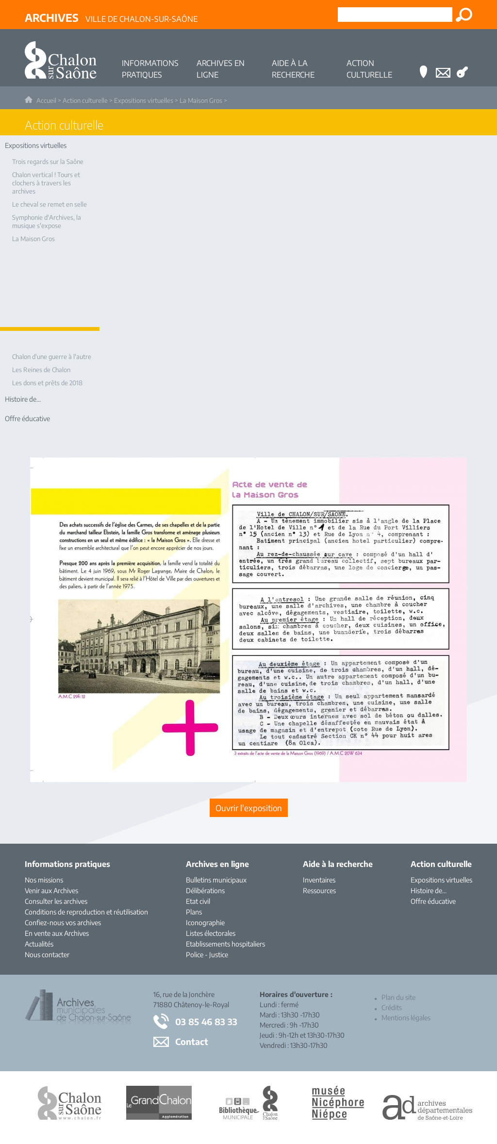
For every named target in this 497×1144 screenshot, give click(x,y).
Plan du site (398, 997)
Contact (191, 1041)
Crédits (391, 1007)
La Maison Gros (201, 100)
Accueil (46, 100)
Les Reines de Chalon (41, 370)
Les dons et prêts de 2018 (47, 383)
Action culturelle (85, 100)
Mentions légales (406, 1017)
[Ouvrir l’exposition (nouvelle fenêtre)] (248, 779)
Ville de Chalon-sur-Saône (111, 17)
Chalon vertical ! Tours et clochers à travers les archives (46, 183)
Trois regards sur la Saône (47, 161)
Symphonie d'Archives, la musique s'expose (46, 221)
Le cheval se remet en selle (49, 204)
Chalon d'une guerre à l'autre (51, 356)
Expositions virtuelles (143, 100)
